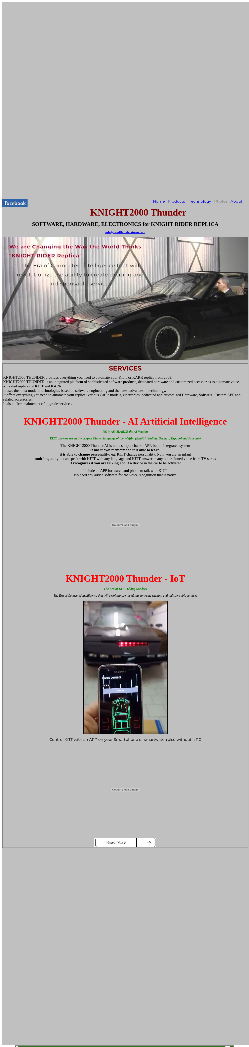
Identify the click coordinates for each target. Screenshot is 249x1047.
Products (176, 201)
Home (159, 201)
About (236, 201)
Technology (200, 201)
